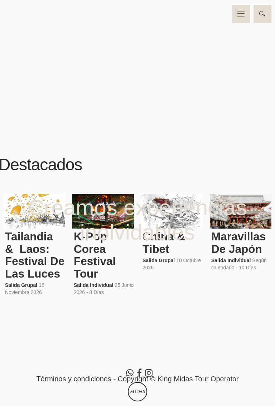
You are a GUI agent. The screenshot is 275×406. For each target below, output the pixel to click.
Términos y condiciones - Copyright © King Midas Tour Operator (137, 379)
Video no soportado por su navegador (137, 68)
